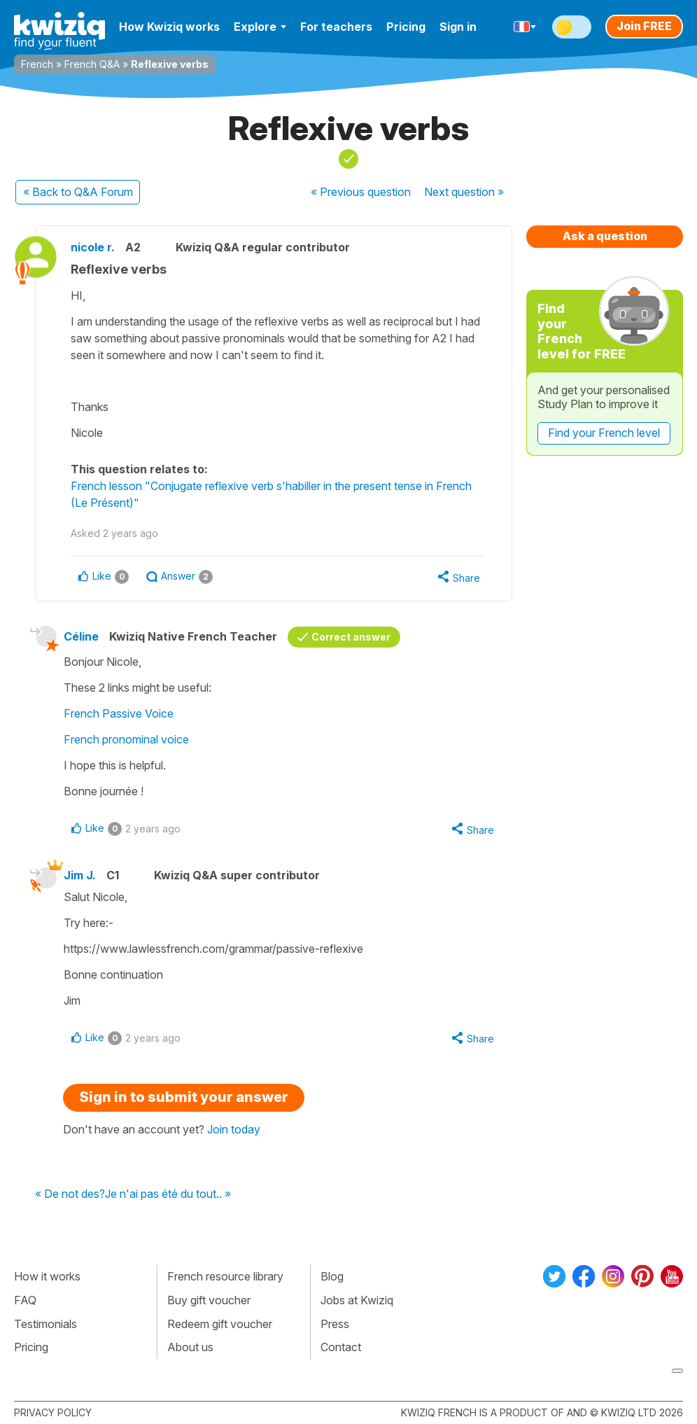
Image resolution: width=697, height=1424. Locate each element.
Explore (260, 27)
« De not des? (70, 1194)
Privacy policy (53, 1412)
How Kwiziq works (169, 27)
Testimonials (45, 1324)
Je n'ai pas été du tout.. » (168, 1194)
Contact (341, 1347)
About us (190, 1347)
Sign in (458, 27)
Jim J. (80, 875)
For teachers (336, 27)
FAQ (25, 1300)
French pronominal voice (126, 739)
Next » (464, 192)
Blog (332, 1276)
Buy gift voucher (209, 1300)
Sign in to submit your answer (183, 1097)
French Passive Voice (119, 713)
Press (335, 1324)
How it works (47, 1276)
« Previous (361, 192)
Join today (233, 1129)
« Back (78, 192)
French (37, 64)
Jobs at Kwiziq (357, 1300)
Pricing (405, 27)
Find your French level (604, 433)
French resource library (225, 1276)
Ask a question (605, 236)
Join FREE (644, 26)
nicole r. (93, 247)
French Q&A (92, 64)
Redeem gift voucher (219, 1324)
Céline (81, 636)
